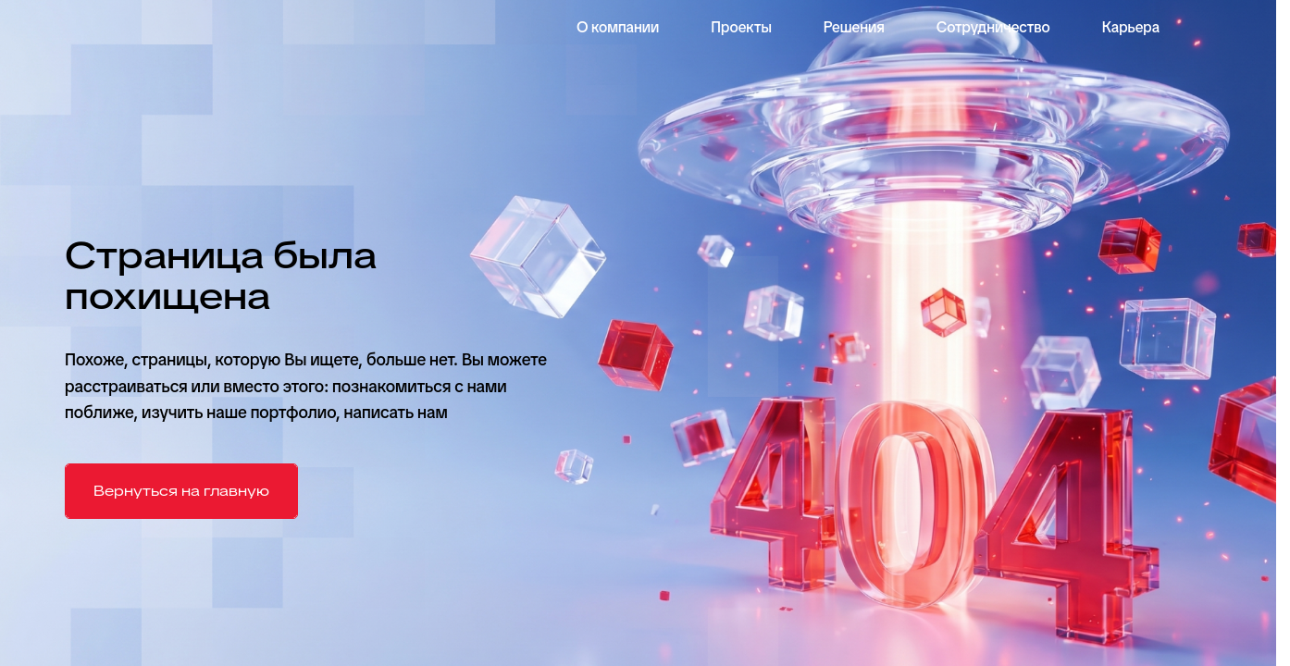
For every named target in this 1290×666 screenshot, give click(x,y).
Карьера (1131, 27)
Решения (854, 27)
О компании (618, 27)
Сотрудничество (993, 27)
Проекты (741, 27)
